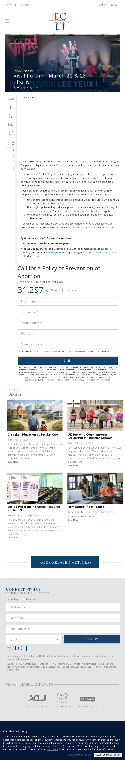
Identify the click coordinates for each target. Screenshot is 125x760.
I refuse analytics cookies (78, 754)
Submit (92, 639)
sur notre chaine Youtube (98, 252)
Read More (13, 462)
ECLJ (19, 87)
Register (24, 4)
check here (52, 749)
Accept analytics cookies (108, 754)
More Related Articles (65, 562)
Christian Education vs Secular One (33, 434)
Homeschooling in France (86, 506)
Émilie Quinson (55, 252)
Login (8, 4)
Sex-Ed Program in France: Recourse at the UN (34, 508)
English (102, 4)
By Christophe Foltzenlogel (20, 515)
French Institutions (23, 70)
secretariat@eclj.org (34, 380)
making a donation (52, 746)
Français (115, 4)
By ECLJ (11, 439)
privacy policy (82, 380)
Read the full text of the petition (40, 282)
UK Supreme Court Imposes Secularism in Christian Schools (90, 436)
